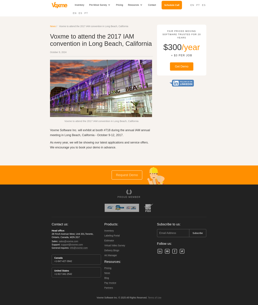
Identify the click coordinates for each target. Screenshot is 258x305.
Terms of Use (154, 297)
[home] (59, 5)
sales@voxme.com (68, 241)
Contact (152, 5)
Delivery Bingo (111, 250)
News (53, 26)
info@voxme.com (79, 248)
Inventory (79, 5)
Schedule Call (171, 5)
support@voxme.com (72, 244)
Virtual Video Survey (114, 245)
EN (75, 13)
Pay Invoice (110, 283)
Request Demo (127, 175)
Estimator (109, 240)
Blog (106, 278)
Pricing (119, 5)
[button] (100, 5)
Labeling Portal (112, 235)
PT (86, 13)
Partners (108, 287)
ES (80, 13)
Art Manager (110, 255)
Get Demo (181, 66)
